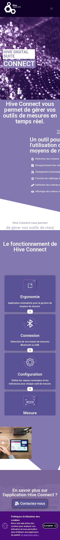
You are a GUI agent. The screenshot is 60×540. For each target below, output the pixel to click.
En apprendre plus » (30, 535)
